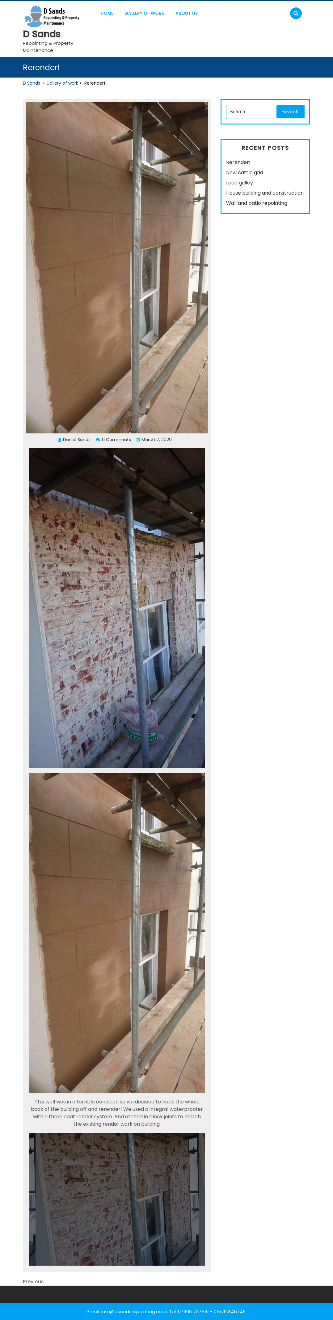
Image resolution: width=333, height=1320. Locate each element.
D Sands (41, 34)
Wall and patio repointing (256, 203)
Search (290, 111)
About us (186, 13)
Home (107, 13)
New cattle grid (244, 172)
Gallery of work (144, 13)
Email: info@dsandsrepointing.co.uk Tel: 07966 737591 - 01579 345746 (166, 1311)
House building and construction (265, 192)
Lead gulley (239, 182)
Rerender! (238, 162)
